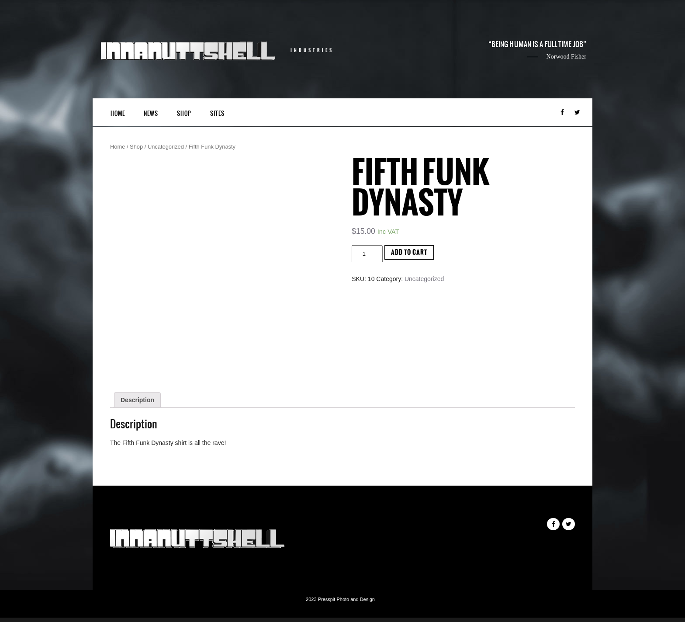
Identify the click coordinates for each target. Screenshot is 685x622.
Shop (184, 113)
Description (137, 399)
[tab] (137, 400)
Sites (217, 113)
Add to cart (409, 252)
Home (118, 113)
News (151, 113)
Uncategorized (166, 146)
